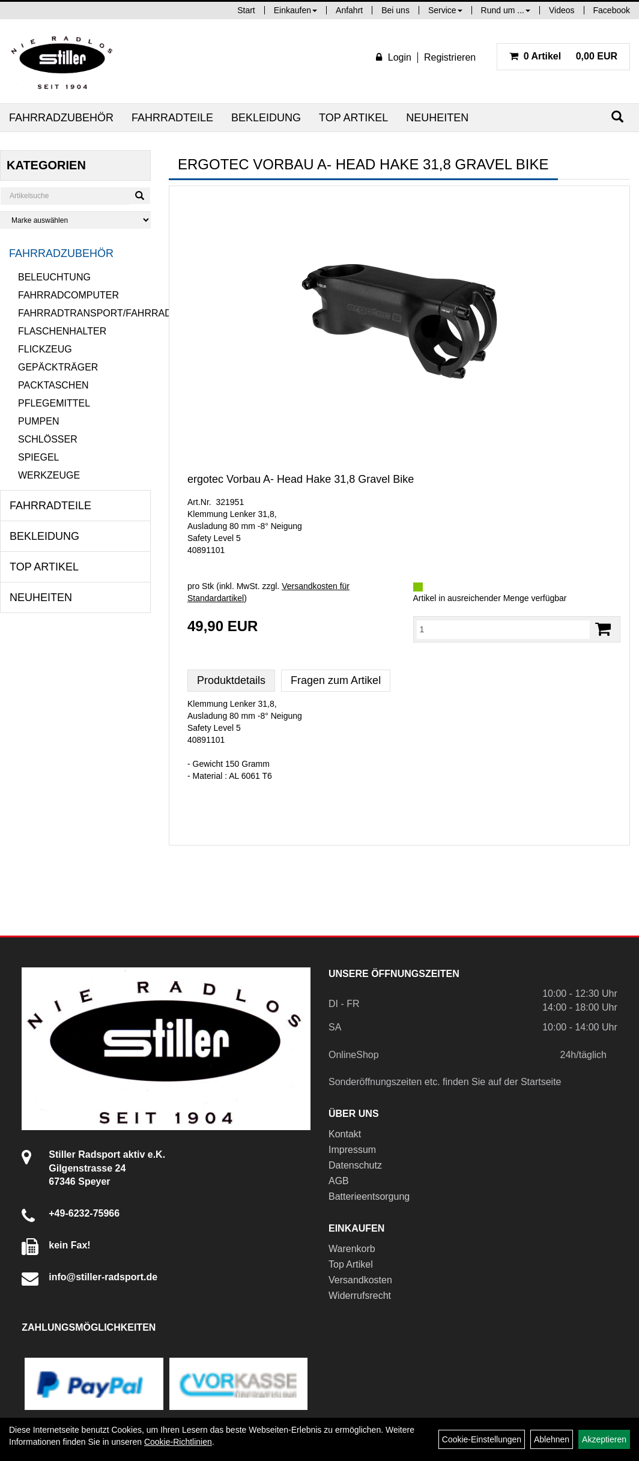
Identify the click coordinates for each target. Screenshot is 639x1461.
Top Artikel (353, 118)
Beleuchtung (54, 277)
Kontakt (345, 1134)
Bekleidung (266, 118)
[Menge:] (503, 629)
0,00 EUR (563, 56)
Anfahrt (349, 10)
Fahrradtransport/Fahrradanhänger (84, 313)
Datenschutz (355, 1165)
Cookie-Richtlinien (178, 1442)
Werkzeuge (49, 475)
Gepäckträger (58, 367)
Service (445, 10)
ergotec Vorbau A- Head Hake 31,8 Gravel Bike (300, 479)
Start (246, 10)
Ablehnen (551, 1439)
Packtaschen (53, 385)
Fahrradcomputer (68, 295)
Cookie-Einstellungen (481, 1439)
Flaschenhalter (62, 331)
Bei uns (395, 10)
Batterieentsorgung (369, 1196)
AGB (339, 1181)
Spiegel (38, 457)
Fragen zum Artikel (336, 680)
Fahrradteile (172, 118)
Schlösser (47, 439)
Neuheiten (437, 118)
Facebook (611, 10)
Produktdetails (231, 680)
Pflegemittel (54, 403)
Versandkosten (360, 1280)
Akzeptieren (604, 1439)
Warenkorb (352, 1249)
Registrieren (450, 57)
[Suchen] (617, 117)
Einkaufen (295, 10)
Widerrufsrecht (360, 1295)
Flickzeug (45, 349)
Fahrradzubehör (61, 118)
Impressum (352, 1150)
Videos (562, 10)
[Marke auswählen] (75, 220)
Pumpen (38, 421)
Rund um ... (505, 10)
